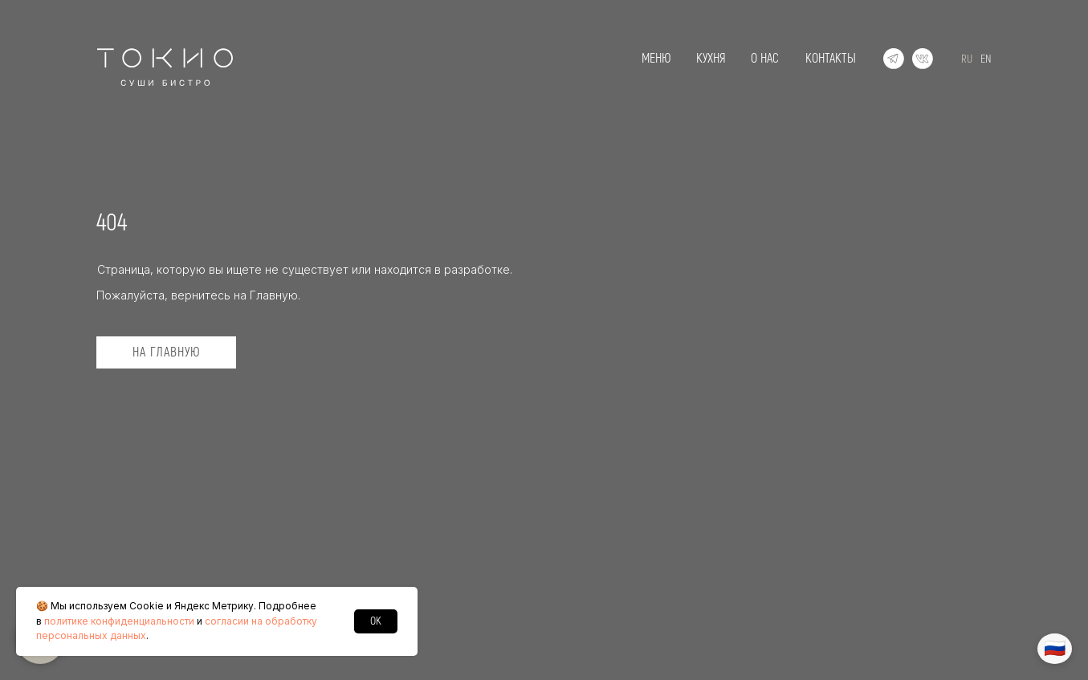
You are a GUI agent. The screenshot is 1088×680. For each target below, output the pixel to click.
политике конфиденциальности (119, 621)
